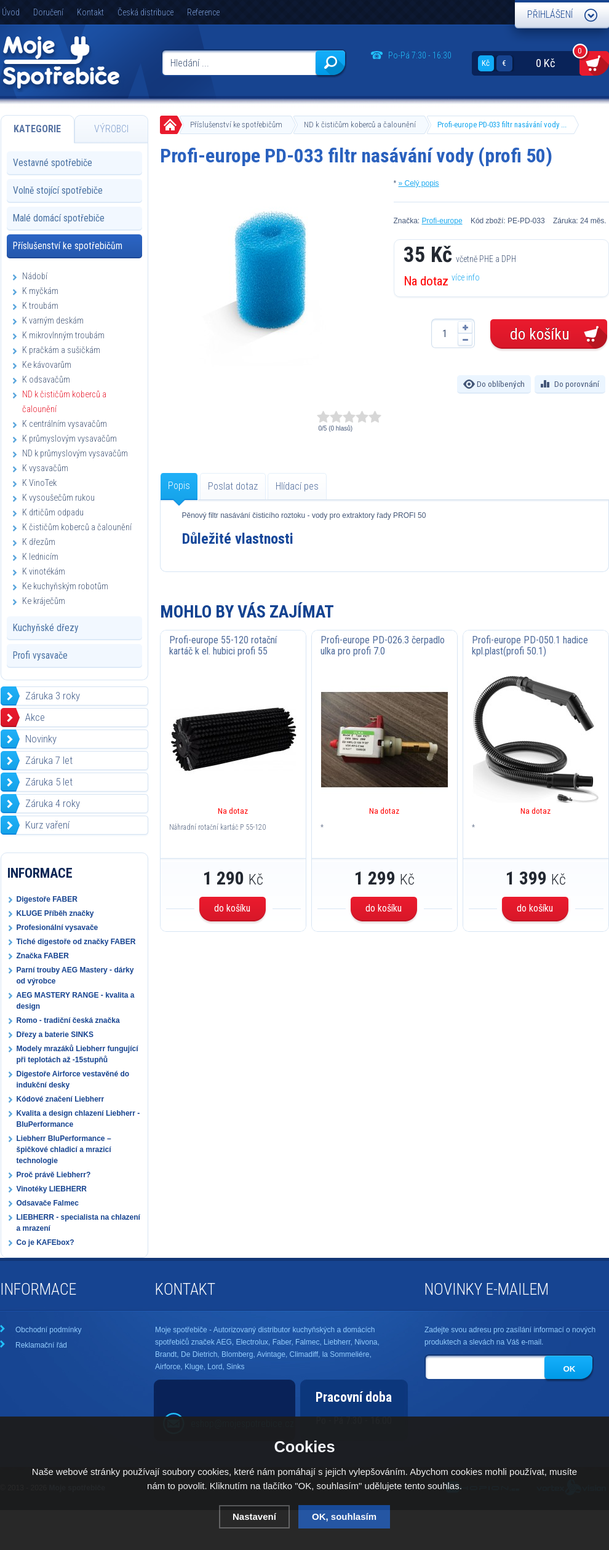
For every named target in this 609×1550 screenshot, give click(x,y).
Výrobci (111, 129)
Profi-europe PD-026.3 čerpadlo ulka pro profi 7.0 (382, 646)
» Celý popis (419, 183)
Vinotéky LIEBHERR (52, 1189)
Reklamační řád (41, 1345)
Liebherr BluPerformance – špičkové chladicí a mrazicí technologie (64, 1149)
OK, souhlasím (344, 1516)
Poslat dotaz (233, 486)
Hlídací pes (297, 486)
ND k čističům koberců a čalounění (360, 124)
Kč (486, 63)
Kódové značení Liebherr (61, 1099)
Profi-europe (442, 221)
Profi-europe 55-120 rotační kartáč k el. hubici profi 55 (223, 646)
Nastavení (254, 1516)
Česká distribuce (145, 12)
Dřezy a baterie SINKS (55, 1034)
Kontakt (90, 12)
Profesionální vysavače (57, 927)
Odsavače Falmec (48, 1203)
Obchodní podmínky (48, 1329)
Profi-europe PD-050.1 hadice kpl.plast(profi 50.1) (530, 646)
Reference (203, 12)
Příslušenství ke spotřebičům (236, 124)
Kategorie (37, 129)
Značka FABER (43, 956)
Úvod (11, 12)
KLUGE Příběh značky (55, 913)
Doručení (48, 12)
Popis (179, 485)
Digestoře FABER (47, 899)
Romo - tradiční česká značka (68, 1020)
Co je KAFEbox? (45, 1242)
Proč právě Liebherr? (54, 1174)
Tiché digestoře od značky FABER (76, 941)
